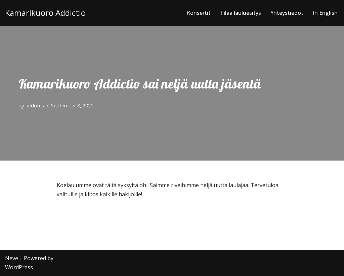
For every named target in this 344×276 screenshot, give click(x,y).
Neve (11, 258)
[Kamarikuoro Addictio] (45, 13)
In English (325, 12)
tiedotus (34, 105)
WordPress (19, 267)
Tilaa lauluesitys (240, 12)
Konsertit (199, 12)
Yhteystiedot (286, 12)
